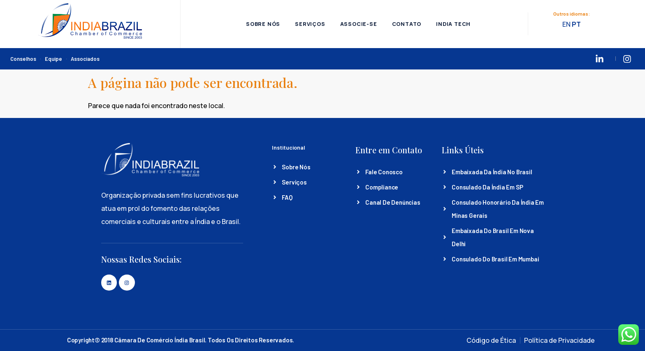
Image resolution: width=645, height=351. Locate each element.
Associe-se (358, 24)
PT (577, 24)
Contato (407, 24)
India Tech (455, 24)
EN (567, 24)
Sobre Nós (261, 24)
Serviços (309, 24)
